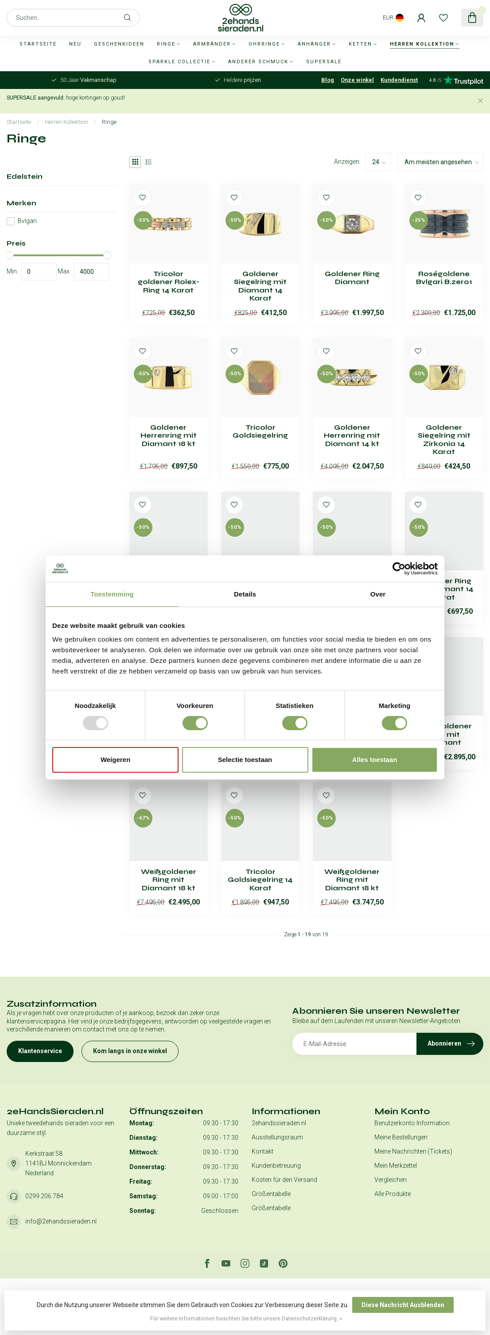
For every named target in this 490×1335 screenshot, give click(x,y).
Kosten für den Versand (284, 1179)
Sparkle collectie (179, 62)
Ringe (166, 44)
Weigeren (115, 759)
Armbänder (212, 44)
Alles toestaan (374, 759)
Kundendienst (399, 80)
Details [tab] (245, 594)
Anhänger (314, 44)
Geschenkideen (119, 44)
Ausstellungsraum (277, 1137)
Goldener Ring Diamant (352, 278)
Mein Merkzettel (395, 1165)
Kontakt (262, 1151)
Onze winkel (357, 80)
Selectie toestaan (245, 759)
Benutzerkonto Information (412, 1123)
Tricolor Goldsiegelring (260, 431)
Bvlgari (27, 221)
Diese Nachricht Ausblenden (403, 1304)
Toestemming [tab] (112, 594)
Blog (327, 80)
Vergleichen (390, 1179)
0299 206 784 (44, 1196)
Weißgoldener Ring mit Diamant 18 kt (168, 880)
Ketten (360, 44)
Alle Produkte (392, 1193)
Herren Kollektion (422, 44)
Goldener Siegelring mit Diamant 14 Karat (260, 286)
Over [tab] (378, 594)
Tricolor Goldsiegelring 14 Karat (260, 880)
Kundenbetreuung (276, 1165)
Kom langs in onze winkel (130, 1050)
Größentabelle (271, 1193)
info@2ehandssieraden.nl (61, 1221)
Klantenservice (40, 1050)
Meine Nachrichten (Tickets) (413, 1151)
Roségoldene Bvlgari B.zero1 (444, 278)
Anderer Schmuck (258, 62)
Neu (75, 44)
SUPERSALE (324, 62)
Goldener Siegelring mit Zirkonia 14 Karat (444, 439)
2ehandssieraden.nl (279, 1123)
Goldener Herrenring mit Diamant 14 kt (352, 435)
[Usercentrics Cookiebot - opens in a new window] (399, 568)
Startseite (38, 44)
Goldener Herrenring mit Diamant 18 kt (168, 435)
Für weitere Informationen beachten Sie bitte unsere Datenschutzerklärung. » (246, 1318)
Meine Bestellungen (401, 1137)
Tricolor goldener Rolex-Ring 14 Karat (168, 282)
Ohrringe (264, 44)
